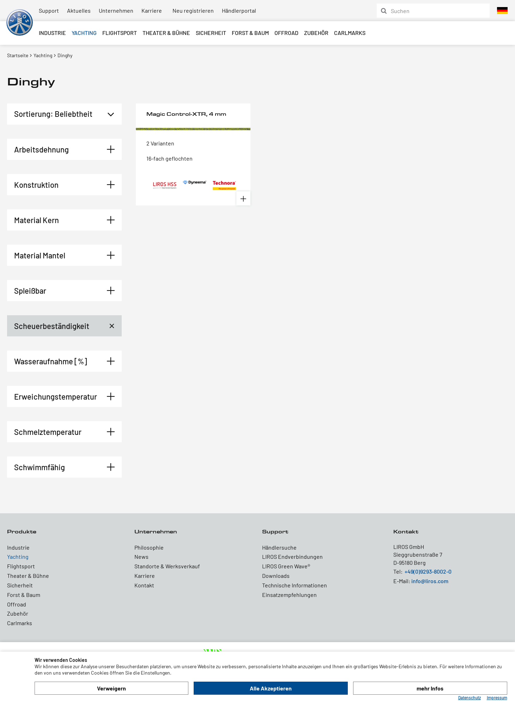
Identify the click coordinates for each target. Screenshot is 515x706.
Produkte (21, 531)
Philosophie (149, 547)
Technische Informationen (294, 585)
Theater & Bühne (166, 32)
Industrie (52, 32)
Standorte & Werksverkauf (167, 566)
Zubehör (316, 32)
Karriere (151, 10)
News (141, 556)
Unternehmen (116, 10)
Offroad (286, 32)
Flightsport (119, 32)
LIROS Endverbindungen (292, 556)
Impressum (497, 697)
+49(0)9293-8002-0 (428, 571)
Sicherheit (211, 32)
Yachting (84, 32)
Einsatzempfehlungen (289, 594)
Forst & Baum (250, 32)
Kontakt (144, 585)
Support (49, 10)
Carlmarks (349, 32)
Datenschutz (469, 697)
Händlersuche (279, 547)
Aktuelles (79, 10)
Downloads (276, 575)
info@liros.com (429, 581)
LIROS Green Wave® (286, 566)
